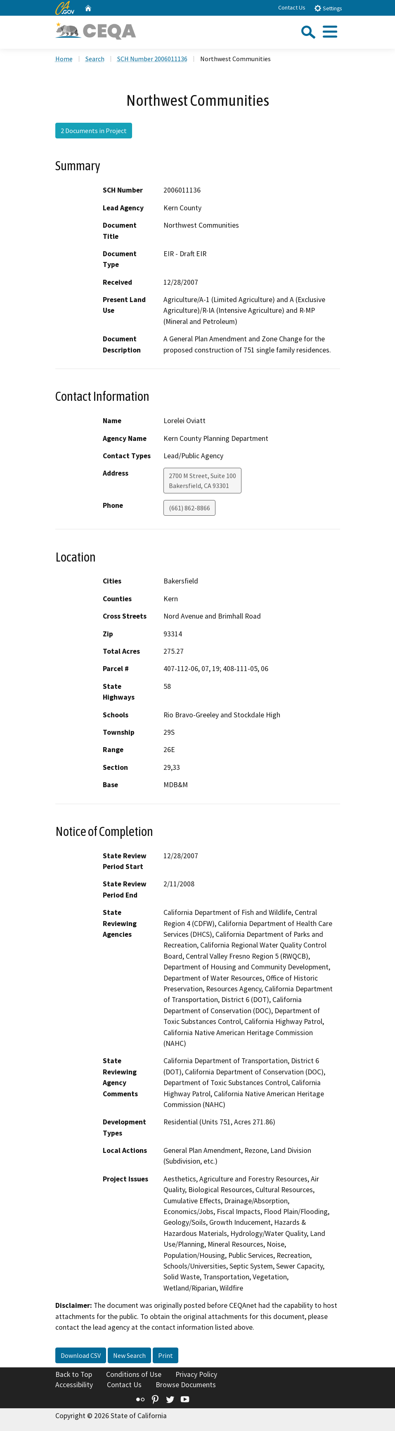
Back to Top (73, 1374)
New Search (129, 1355)
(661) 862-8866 (189, 508)
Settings (328, 8)
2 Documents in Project (94, 130)
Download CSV (81, 1355)
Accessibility (74, 1384)
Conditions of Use (133, 1374)
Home (64, 59)
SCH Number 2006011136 (152, 59)
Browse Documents (186, 1384)
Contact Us (291, 7)
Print (165, 1355)
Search (94, 59)
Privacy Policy (196, 1374)
